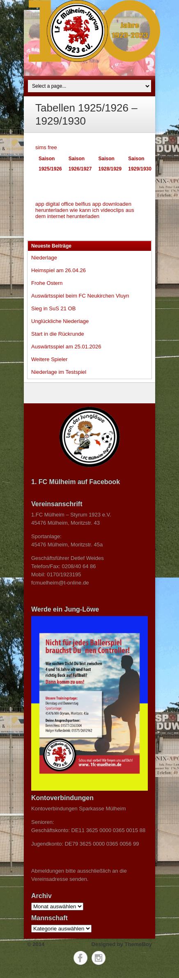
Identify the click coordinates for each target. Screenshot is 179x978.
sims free (46, 147)
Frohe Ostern (47, 283)
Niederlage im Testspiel (58, 372)
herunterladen (51, 210)
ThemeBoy (138, 944)
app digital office (54, 204)
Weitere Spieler (49, 359)
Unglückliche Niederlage (60, 321)
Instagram (98, 958)
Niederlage (44, 258)
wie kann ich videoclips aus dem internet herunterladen (84, 213)
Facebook (80, 958)
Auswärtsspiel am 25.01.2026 (66, 346)
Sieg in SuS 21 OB (53, 308)
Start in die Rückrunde (57, 334)
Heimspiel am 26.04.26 (58, 270)
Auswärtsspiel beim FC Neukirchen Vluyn (80, 296)
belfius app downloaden (103, 204)
